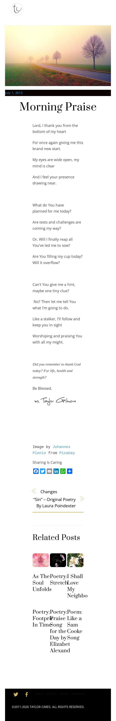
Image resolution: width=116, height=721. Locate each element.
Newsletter (78, 694)
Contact (36, 16)
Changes (48, 491)
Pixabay (67, 453)
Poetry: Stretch (59, 579)
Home (34, 8)
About (46, 8)
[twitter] (16, 694)
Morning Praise (58, 107)
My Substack (63, 8)
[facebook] (27, 694)
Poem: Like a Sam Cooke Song (74, 625)
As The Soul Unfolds (42, 583)
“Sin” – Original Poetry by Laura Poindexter (54, 502)
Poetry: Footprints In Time (45, 618)
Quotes (64, 694)
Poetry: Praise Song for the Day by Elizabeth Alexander (62, 631)
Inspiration (83, 8)
